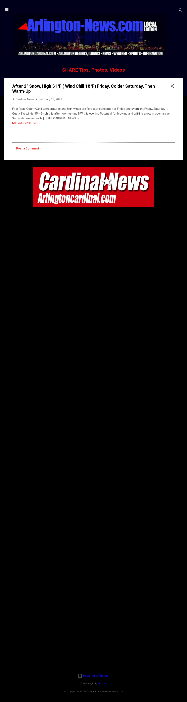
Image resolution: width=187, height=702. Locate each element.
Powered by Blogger (93, 676)
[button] (172, 87)
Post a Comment (27, 148)
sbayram (102, 683)
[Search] (180, 11)
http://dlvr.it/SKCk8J (25, 123)
